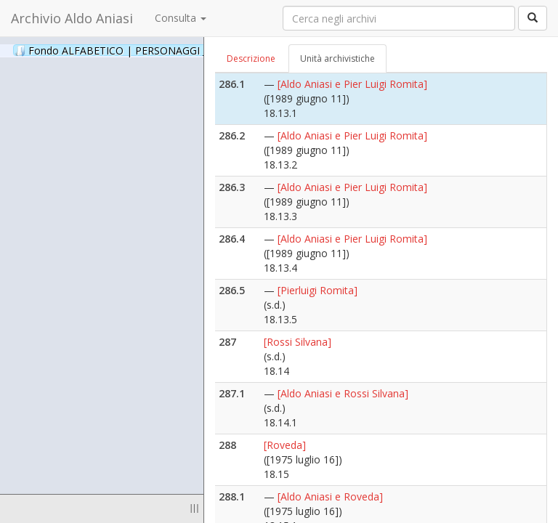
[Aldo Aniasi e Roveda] (330, 496)
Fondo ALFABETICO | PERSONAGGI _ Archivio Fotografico (176, 50)
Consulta (180, 18)
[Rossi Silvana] (297, 342)
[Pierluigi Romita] (317, 290)
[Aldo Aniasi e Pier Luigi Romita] (352, 84)
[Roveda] (285, 445)
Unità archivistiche (337, 58)
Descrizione (251, 58)
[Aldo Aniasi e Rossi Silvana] (343, 393)
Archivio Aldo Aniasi (72, 18)
